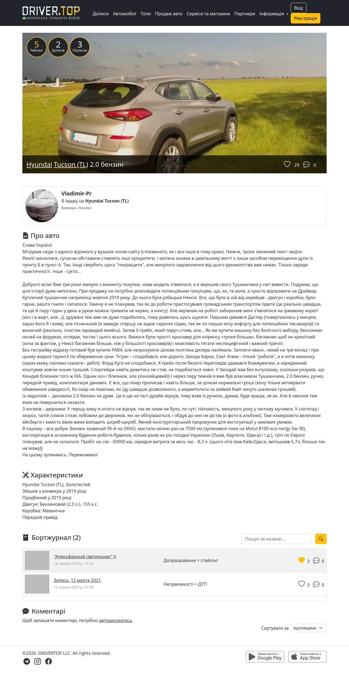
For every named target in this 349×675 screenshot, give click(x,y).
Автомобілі (124, 14)
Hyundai (39, 164)
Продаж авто (168, 14)
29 (296, 165)
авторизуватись (115, 620)
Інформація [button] (272, 14)
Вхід (298, 8)
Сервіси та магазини (208, 14)
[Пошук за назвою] (276, 539)
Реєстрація (305, 18)
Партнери (244, 14)
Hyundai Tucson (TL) (107, 201)
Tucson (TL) (71, 164)
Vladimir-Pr (76, 193)
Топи (145, 14)
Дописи (101, 14)
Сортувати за (275, 628)
